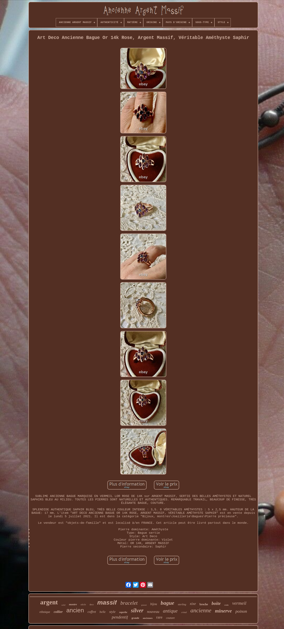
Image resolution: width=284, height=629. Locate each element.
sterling (182, 604)
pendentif (120, 617)
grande (135, 618)
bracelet (129, 603)
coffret (92, 612)
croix (226, 605)
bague (167, 603)
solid (63, 605)
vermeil (239, 603)
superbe (123, 612)
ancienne (200, 610)
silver (137, 610)
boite (216, 603)
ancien (75, 610)
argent (49, 602)
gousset (144, 605)
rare (159, 617)
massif (107, 602)
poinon (241, 611)
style (112, 612)
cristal (184, 612)
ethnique (44, 612)
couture (170, 617)
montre (73, 604)
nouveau (153, 612)
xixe (193, 603)
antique (170, 611)
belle (103, 612)
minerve (223, 611)
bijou (153, 604)
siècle (83, 604)
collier (58, 612)
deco (91, 604)
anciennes (148, 618)
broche (204, 604)
